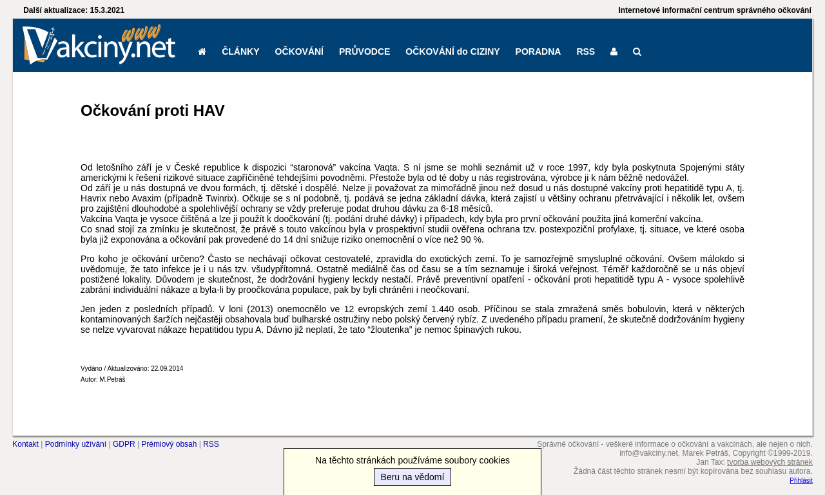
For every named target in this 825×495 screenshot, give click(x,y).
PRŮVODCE (364, 51)
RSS (585, 51)
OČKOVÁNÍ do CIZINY (452, 51)
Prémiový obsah (169, 444)
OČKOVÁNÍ (299, 51)
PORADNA (538, 51)
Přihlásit (801, 480)
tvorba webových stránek (770, 462)
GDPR (124, 444)
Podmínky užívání (75, 444)
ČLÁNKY (240, 51)
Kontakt (25, 444)
